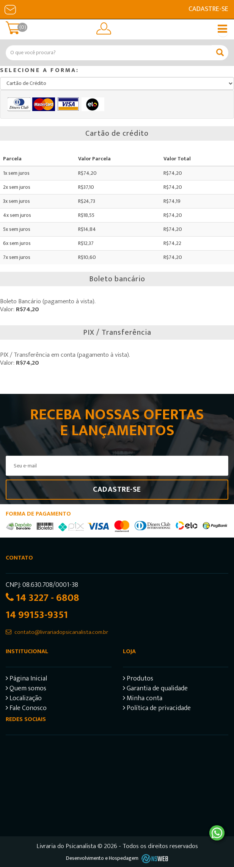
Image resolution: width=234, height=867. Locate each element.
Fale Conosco (26, 709)
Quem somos (26, 689)
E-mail (10, 9)
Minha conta (142, 699)
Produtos (138, 679)
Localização (24, 699)
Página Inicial (26, 679)
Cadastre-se (208, 9)
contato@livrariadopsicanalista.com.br (61, 632)
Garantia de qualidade (155, 689)
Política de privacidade (157, 709)
